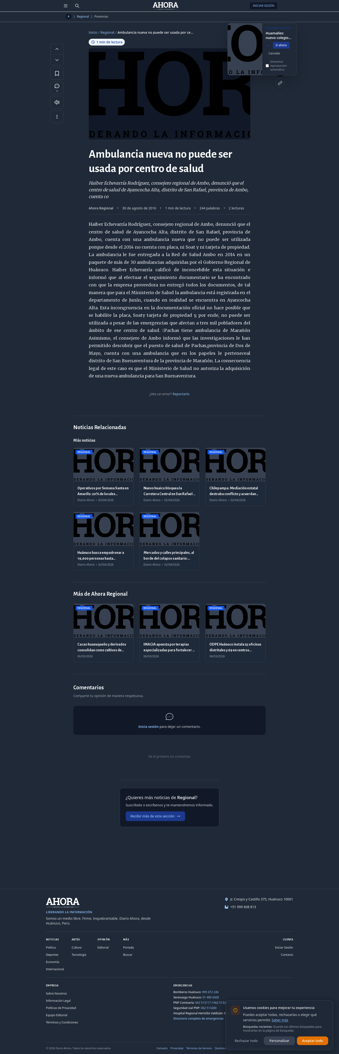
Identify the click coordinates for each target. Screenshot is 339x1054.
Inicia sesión (148, 726)
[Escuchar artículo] (57, 102)
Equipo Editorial (56, 1015)
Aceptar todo (312, 1040)
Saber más (280, 1020)
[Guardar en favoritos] (57, 73)
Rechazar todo (246, 1040)
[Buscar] (77, 6)
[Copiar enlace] (280, 83)
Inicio (93, 32)
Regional (83, 17)
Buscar (127, 955)
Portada (128, 947)
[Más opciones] (57, 116)
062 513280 (209, 1008)
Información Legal (58, 1001)
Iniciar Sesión (263, 6)
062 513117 (203, 1003)
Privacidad (176, 1048)
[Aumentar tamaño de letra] (57, 49)
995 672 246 (210, 992)
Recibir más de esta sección (155, 816)
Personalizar (279, 1040)
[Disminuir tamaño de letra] (57, 60)
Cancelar (274, 55)
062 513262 (221, 1003)
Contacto (287, 955)
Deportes (52, 955)
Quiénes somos (224, 1048)
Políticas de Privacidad (61, 1008)
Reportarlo (181, 394)
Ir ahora (281, 47)
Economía (52, 962)
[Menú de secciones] (65, 6)
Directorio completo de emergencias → (200, 1018)
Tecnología (79, 955)
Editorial (103, 947)
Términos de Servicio (199, 1048)
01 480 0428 (210, 997)
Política (51, 947)
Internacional (55, 969)
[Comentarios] (57, 88)
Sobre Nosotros (56, 993)
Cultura (77, 947)
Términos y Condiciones (62, 1022)
